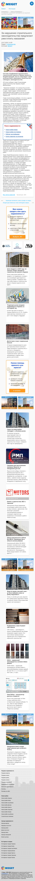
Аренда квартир (5, 823)
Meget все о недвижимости (17, 868)
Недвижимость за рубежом (7, 784)
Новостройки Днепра (6, 805)
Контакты (3, 789)
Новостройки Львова (6, 811)
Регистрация (12, 8)
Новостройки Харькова (6, 809)
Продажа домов (5, 777)
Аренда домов (4, 827)
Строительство (10, 44)
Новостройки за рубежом (7, 814)
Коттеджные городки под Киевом (9, 848)
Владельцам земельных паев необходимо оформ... (16, 202)
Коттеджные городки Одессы (8, 853)
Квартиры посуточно (6, 825)
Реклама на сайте (5, 791)
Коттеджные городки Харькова (8, 855)
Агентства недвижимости (7, 786)
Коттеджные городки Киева (7, 846)
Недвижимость (4, 11)
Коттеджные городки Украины (8, 843)
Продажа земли (5, 779)
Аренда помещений (6, 834)
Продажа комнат (5, 775)
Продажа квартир (5, 773)
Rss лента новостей (9, 195)
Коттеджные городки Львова (8, 857)
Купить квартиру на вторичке (14, 136)
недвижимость (4, 873)
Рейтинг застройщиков (12, 134)
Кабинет (3, 8)
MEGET (10, 46)
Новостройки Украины (6, 798)
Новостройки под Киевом (13, 132)
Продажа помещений (6, 782)
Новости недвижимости (16, 11)
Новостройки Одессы (6, 807)
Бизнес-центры (5, 836)
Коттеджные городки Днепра (8, 850)
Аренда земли (4, 832)
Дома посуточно (5, 830)
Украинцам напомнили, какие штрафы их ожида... (19, 200)
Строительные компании (7, 816)
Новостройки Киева (11, 129)
